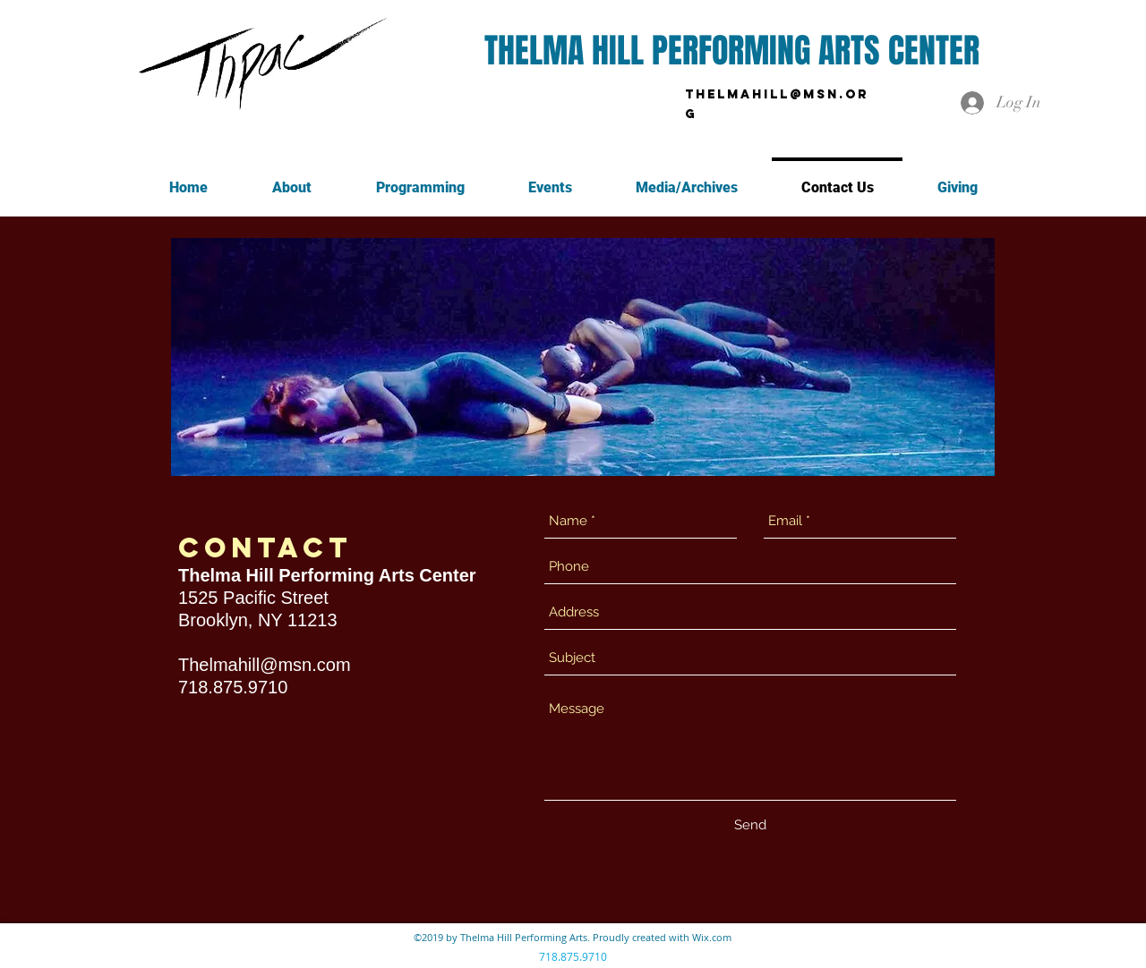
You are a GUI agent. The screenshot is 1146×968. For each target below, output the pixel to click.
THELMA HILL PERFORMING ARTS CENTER (731, 51)
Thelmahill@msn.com (264, 665)
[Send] (750, 824)
